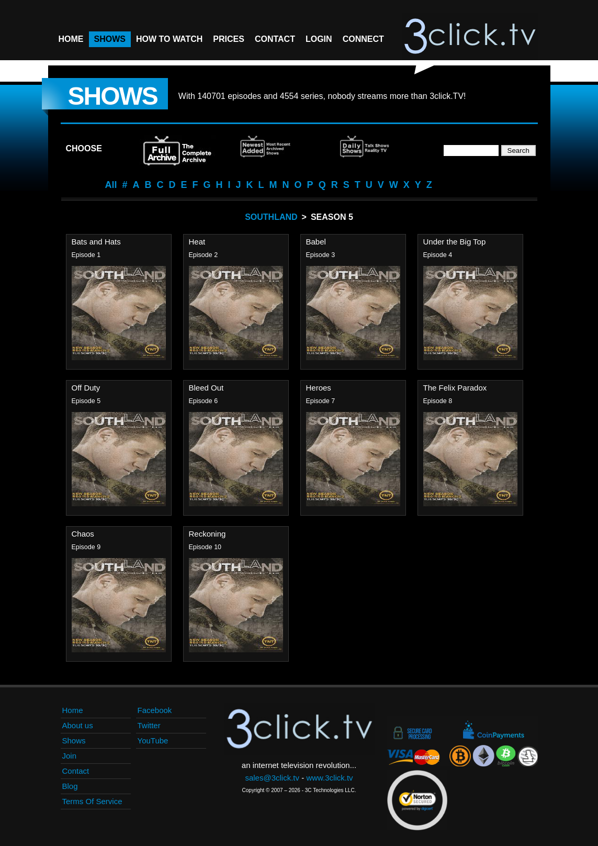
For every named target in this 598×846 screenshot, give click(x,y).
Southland (271, 217)
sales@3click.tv (272, 777)
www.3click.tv (329, 777)
